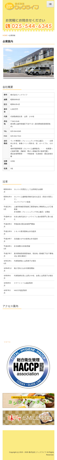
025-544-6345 (15, 131)
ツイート (7, 342)
